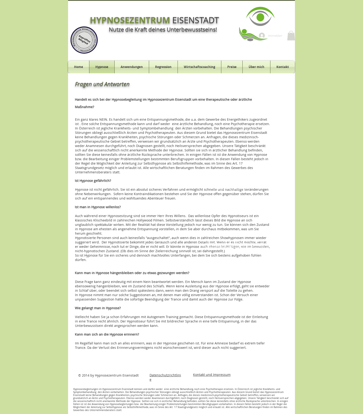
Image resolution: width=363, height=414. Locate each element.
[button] (291, 35)
